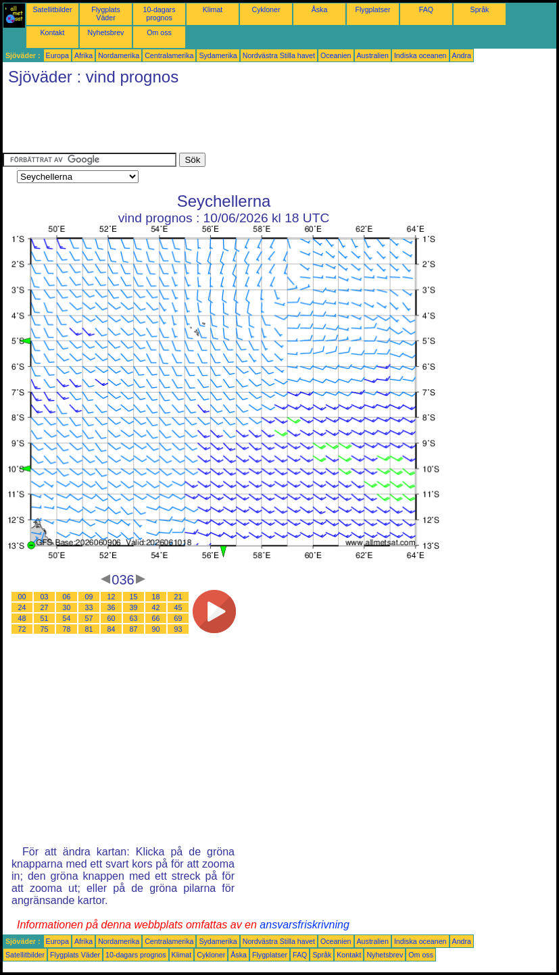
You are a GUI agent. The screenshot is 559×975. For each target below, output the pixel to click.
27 (45, 607)
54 (67, 618)
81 (89, 629)
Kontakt (52, 32)
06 (67, 597)
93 (178, 629)
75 (45, 629)
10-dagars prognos (159, 13)
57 (89, 618)
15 (134, 597)
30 (67, 607)
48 (22, 618)
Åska (320, 9)
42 (156, 607)
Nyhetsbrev (106, 32)
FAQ (426, 9)
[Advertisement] (249, 122)
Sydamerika (218, 55)
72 (22, 629)
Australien (373, 55)
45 (178, 607)
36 (111, 607)
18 (156, 597)
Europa (57, 55)
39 (134, 607)
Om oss (159, 32)
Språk (479, 9)
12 (111, 597)
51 (45, 618)
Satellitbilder (52, 9)
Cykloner (265, 9)
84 (111, 629)
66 (156, 618)
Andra (461, 55)
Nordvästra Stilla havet (279, 55)
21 (178, 597)
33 (89, 607)
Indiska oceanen (420, 55)
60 (111, 618)
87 (134, 629)
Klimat (213, 9)
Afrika (83, 55)
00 (22, 597)
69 (178, 618)
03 (45, 597)
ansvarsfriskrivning (304, 924)
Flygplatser (372, 9)
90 (156, 629)
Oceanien (335, 55)
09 (89, 597)
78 (67, 629)
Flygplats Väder (105, 13)
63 (134, 618)
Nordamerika (118, 55)
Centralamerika (169, 55)
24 (22, 607)
